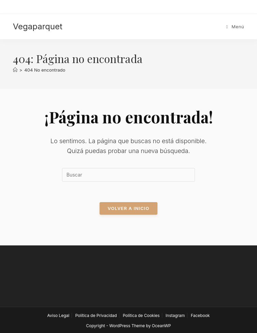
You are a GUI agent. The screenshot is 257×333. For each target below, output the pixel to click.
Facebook (200, 315)
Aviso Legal (58, 315)
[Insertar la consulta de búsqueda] (128, 175)
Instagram (175, 315)
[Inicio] (15, 70)
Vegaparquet (37, 26)
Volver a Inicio (128, 208)
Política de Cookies (141, 315)
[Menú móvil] (235, 26)
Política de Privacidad (96, 315)
